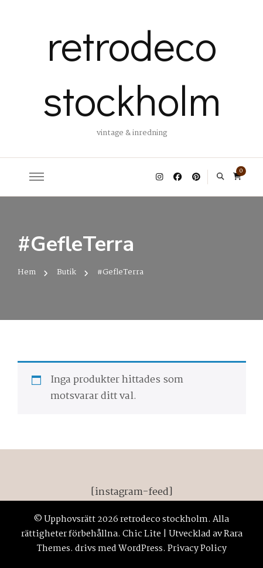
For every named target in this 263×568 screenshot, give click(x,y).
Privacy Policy (197, 549)
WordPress (140, 549)
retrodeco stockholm (132, 72)
